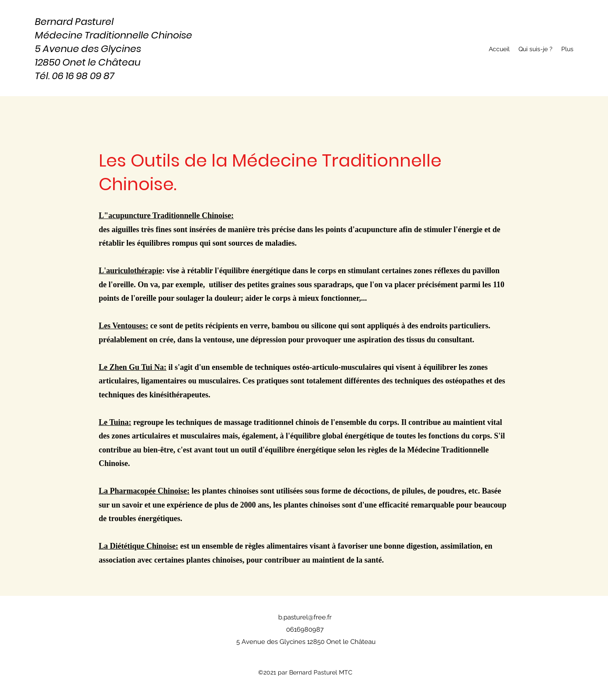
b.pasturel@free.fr (305, 617)
